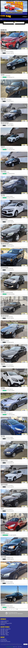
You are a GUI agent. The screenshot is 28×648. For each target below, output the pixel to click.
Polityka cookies (4, 622)
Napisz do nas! (11, 646)
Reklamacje (3, 624)
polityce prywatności (19, 644)
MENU (1, 19)
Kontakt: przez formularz (5, 641)
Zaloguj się (25, 16)
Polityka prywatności (5, 621)
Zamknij (25, 644)
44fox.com (20, 647)
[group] (14, 8)
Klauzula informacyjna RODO (6, 623)
